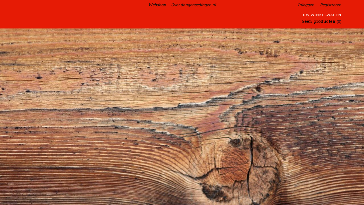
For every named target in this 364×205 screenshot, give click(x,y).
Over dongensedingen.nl (193, 4)
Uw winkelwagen (322, 14)
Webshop (157, 4)
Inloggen (306, 4)
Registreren (330, 4)
